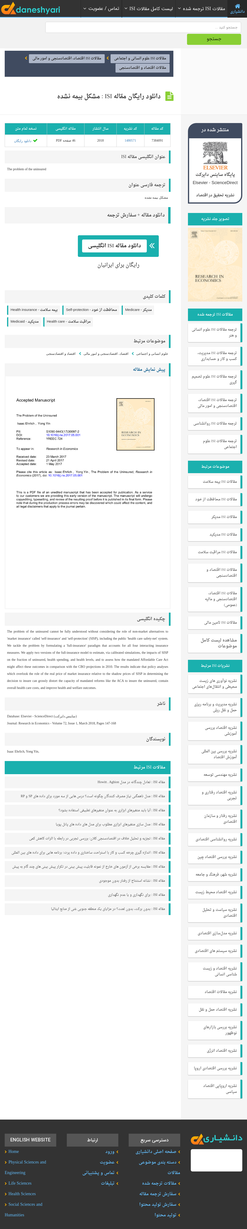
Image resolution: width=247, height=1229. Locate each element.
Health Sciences (22, 1181)
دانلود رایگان (26, 128)
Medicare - (138, 297)
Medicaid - (25, 309)
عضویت (107, 1150)
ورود (110, 1139)
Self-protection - (91, 297)
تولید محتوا (165, 1202)
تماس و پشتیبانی (98, 1160)
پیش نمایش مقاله (149, 357)
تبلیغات (108, 1171)
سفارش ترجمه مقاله (157, 1181)
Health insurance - (34, 297)
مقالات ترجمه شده (159, 1171)
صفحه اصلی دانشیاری (155, 1139)
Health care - (69, 309)
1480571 (130, 128)
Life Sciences (20, 1171)
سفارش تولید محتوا (157, 1192)
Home (13, 1139)
